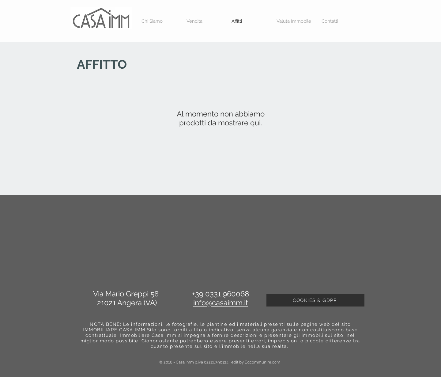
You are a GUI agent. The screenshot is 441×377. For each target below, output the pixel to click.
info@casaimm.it (220, 302)
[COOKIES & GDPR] (315, 300)
